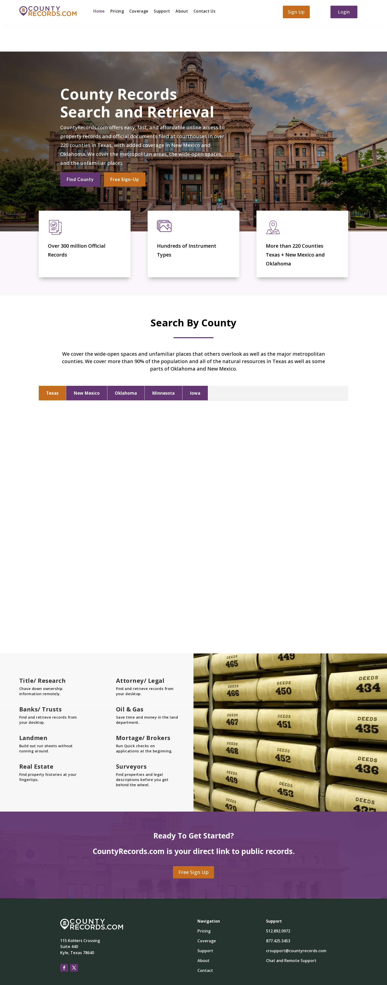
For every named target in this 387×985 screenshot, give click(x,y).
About (181, 11)
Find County (80, 150)
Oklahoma (126, 365)
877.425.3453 (278, 913)
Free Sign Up (193, 844)
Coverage (138, 11)
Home (99, 11)
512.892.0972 (278, 903)
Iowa (195, 365)
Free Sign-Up (124, 150)
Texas (52, 365)
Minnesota (163, 365)
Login (344, 12)
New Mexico (87, 365)
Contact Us (204, 11)
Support (162, 11)
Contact (205, 942)
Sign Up (296, 12)
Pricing (117, 11)
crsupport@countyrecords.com (296, 923)
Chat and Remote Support (291, 932)
